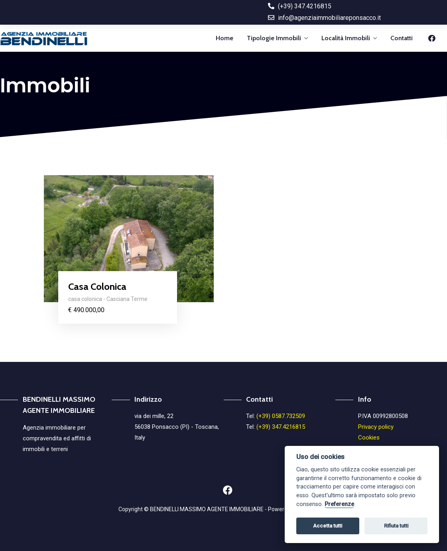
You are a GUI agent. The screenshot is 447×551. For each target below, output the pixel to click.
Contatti (401, 38)
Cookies (369, 437)
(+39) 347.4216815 (280, 426)
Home (224, 38)
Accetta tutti (327, 526)
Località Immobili (345, 38)
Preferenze (339, 504)
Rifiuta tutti (396, 526)
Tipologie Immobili (274, 38)
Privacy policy (376, 426)
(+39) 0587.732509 (280, 416)
